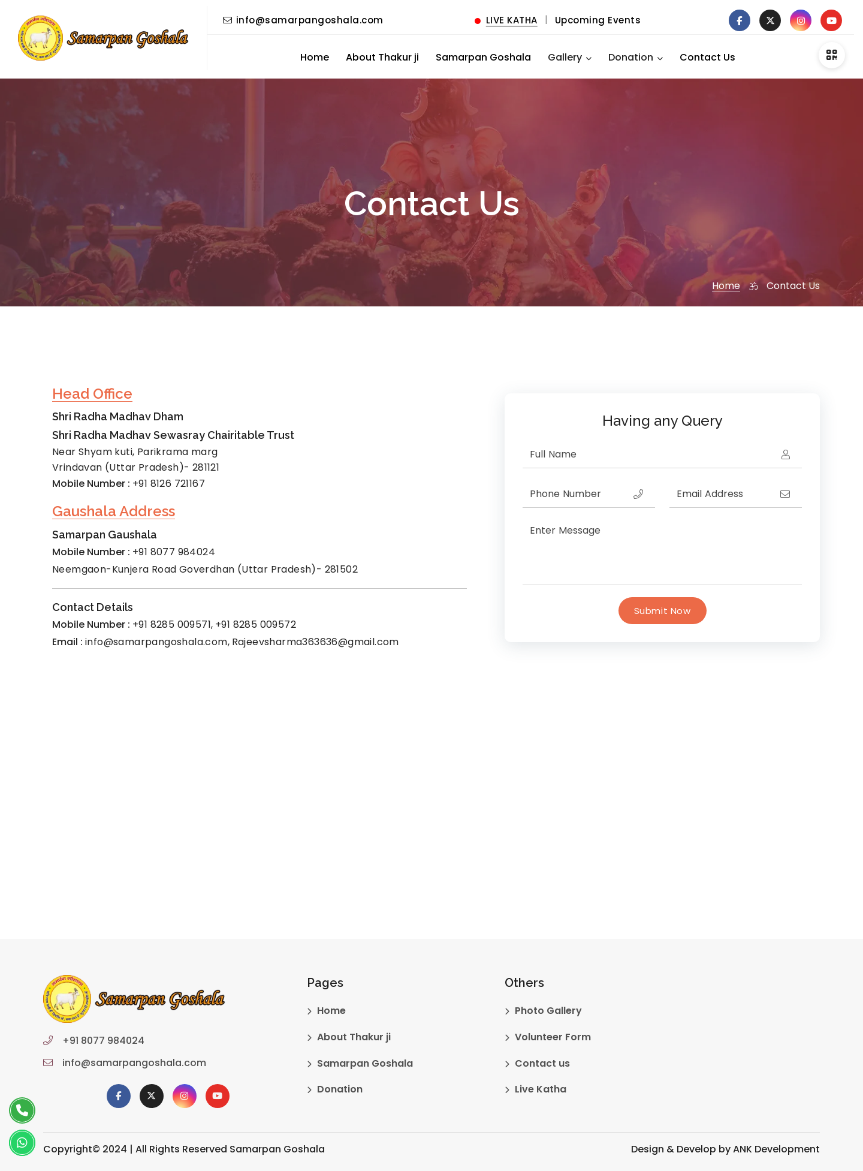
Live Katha (540, 1089)
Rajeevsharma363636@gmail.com (315, 642)
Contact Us (707, 57)
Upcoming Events (598, 20)
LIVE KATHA (506, 20)
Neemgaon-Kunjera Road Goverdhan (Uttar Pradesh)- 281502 (205, 569)
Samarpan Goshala (483, 57)
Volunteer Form (553, 1037)
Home (314, 57)
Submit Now (662, 610)
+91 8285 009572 (255, 624)
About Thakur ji (382, 57)
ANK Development (776, 1149)
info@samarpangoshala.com (303, 20)
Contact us (542, 1063)
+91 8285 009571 (171, 624)
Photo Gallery (548, 1011)
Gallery (565, 57)
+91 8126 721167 (168, 483)
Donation (630, 57)
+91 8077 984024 (173, 552)
